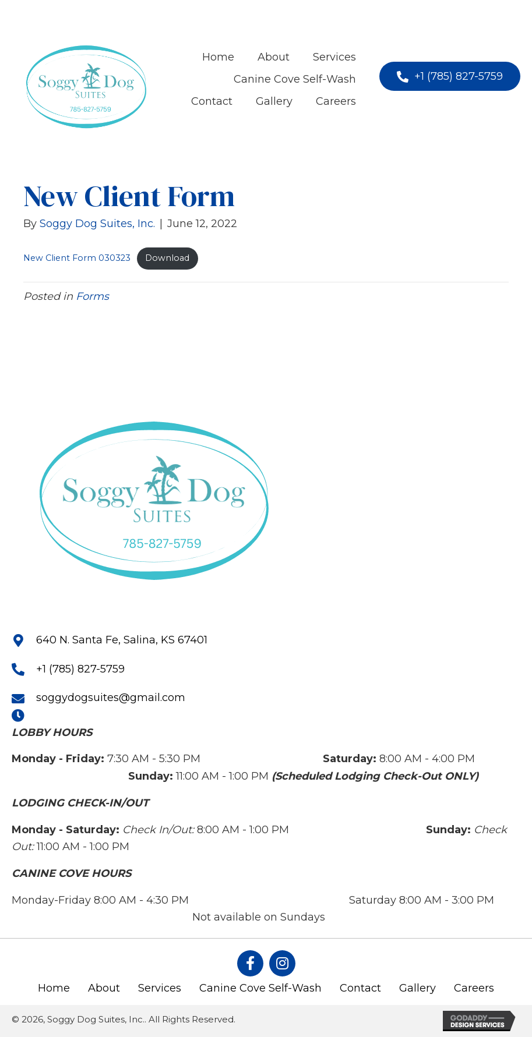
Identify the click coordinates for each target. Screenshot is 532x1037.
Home (54, 988)
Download (167, 258)
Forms (92, 296)
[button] (449, 76)
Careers (474, 988)
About (104, 988)
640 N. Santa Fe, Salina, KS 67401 (121, 639)
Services (159, 988)
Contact (360, 988)
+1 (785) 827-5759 (80, 669)
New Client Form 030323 (77, 258)
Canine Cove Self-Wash (260, 988)
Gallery (417, 988)
